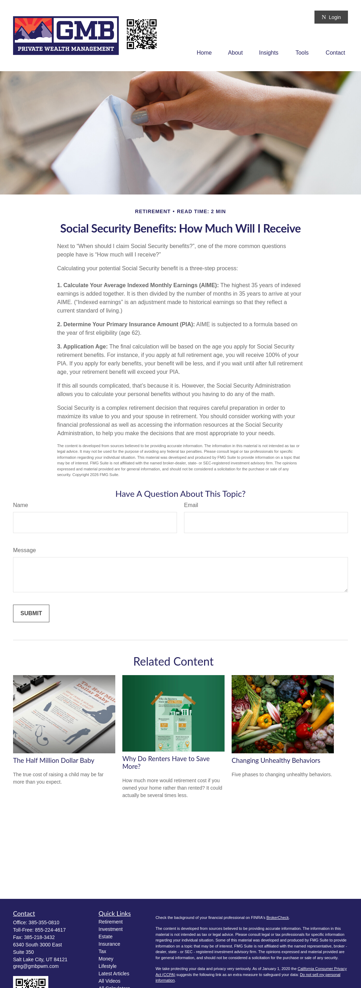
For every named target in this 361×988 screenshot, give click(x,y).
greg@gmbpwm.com (36, 966)
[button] (204, 53)
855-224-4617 (50, 930)
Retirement (111, 922)
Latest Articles (114, 973)
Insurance (109, 944)
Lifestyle (108, 966)
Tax (102, 951)
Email (191, 505)
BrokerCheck (278, 917)
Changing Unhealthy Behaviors (276, 760)
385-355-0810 (44, 922)
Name (20, 505)
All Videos (110, 981)
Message (24, 550)
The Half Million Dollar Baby (53, 760)
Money (106, 959)
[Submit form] (31, 613)
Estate (106, 936)
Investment (111, 929)
